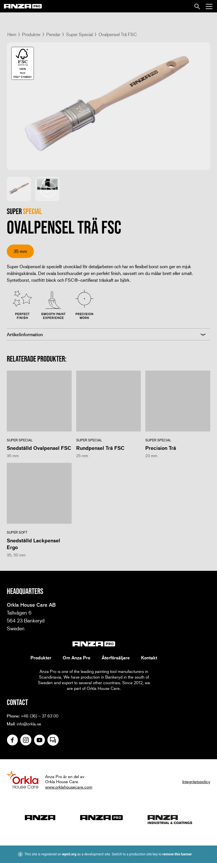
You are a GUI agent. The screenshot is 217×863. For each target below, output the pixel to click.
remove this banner (177, 854)
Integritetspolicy (196, 781)
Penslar (53, 34)
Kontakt (149, 658)
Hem (11, 34)
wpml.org (69, 854)
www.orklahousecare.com (68, 786)
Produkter (31, 34)
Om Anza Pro (76, 658)
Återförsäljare (116, 658)
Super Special (79, 34)
